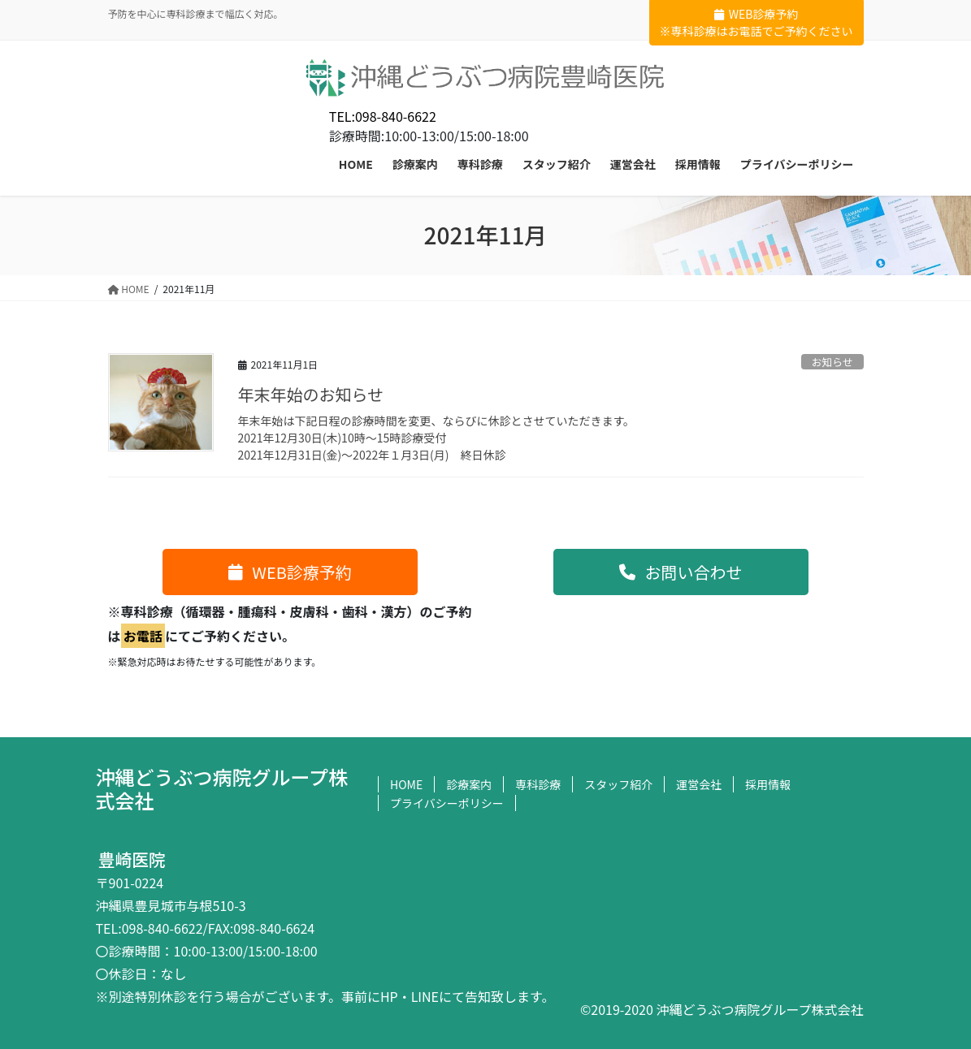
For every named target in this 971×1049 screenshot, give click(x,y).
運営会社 (699, 784)
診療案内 (469, 784)
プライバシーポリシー (447, 803)
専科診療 (538, 784)
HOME (406, 784)
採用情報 (768, 784)
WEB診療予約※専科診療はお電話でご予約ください (756, 22)
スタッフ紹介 (618, 784)
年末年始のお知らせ (311, 394)
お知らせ (832, 361)
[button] (290, 572)
